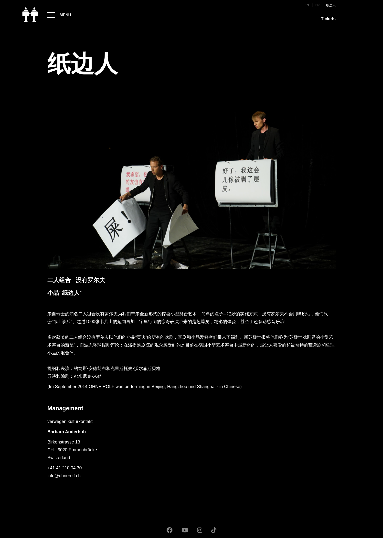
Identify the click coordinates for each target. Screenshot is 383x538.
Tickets (328, 18)
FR (317, 5)
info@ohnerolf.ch (64, 475)
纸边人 (331, 5)
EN (307, 5)
